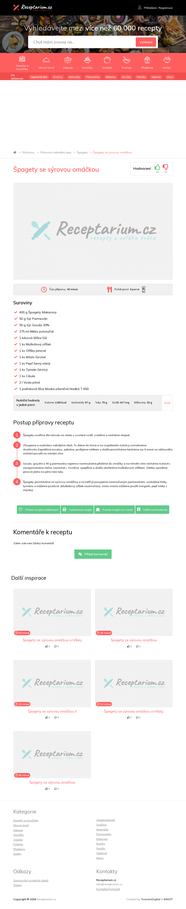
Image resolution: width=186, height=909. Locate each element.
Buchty (126, 77)
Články (17, 885)
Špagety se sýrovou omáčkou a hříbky (52, 640)
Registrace (166, 7)
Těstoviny (28, 152)
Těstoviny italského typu (55, 152)
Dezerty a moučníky (26, 820)
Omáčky (18, 834)
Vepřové (156, 77)
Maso (170, 77)
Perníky (141, 77)
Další (167, 403)
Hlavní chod (21, 825)
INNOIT (168, 899)
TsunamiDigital (150, 899)
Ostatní (18, 839)
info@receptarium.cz (109, 884)
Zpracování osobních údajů (30, 880)
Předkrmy (19, 849)
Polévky (18, 844)
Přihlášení (147, 7)
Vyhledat (146, 42)
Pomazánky (93, 77)
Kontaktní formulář (108, 889)
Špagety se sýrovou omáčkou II (52, 711)
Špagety (82, 152)
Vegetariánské (39, 77)
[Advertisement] (93, 113)
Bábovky (111, 77)
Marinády (74, 77)
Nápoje (18, 830)
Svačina (57, 77)
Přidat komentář (93, 554)
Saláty (17, 853)
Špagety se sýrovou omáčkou (112, 152)
